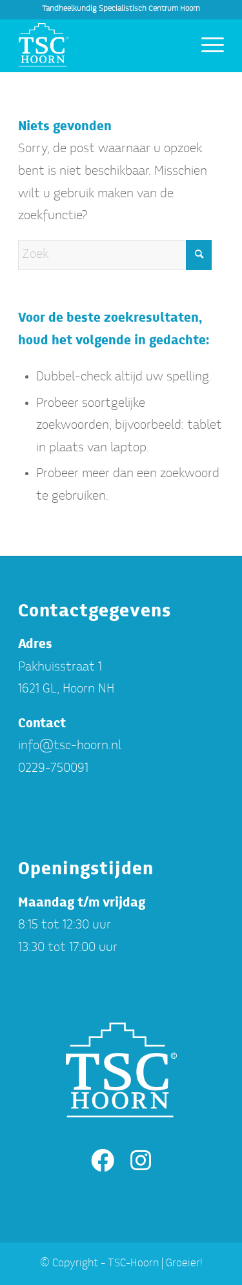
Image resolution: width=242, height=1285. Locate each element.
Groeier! (184, 1264)
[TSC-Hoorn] (100, 46)
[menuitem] (206, 46)
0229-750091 (53, 769)
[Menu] (206, 46)
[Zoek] (115, 255)
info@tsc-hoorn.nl (69, 746)
